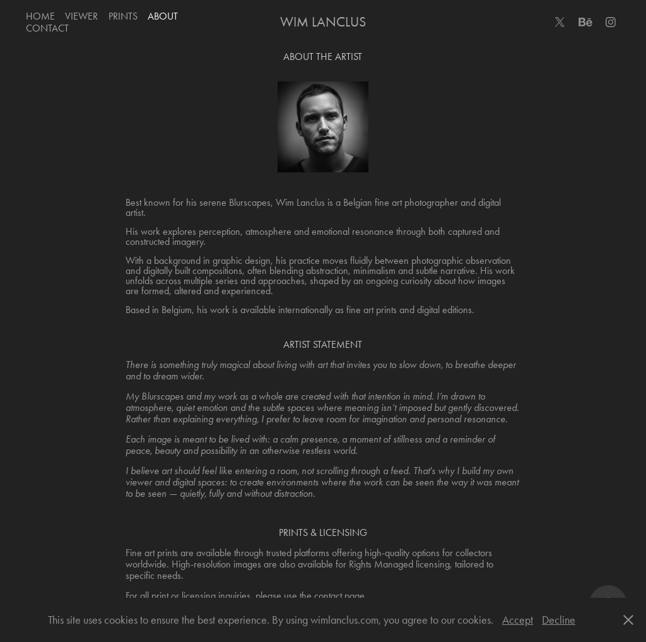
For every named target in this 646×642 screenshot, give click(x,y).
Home (40, 16)
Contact (47, 28)
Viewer (81, 16)
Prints (123, 16)
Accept (517, 620)
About (163, 16)
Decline (558, 620)
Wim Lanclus (323, 22)
